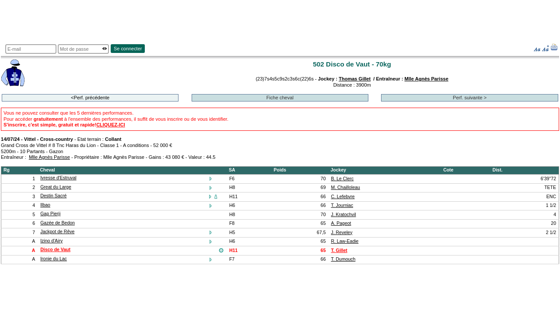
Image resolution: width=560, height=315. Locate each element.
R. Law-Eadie (344, 241)
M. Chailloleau (345, 187)
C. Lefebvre (342, 196)
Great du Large (55, 187)
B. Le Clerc (342, 178)
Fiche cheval (280, 97)
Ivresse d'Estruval (58, 177)
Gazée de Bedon (57, 222)
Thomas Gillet (355, 78)
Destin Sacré (53, 195)
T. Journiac (342, 205)
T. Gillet (339, 250)
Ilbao (45, 205)
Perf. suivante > (469, 97)
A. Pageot (341, 223)
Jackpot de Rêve (57, 231)
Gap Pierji (50, 213)
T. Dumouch (343, 259)
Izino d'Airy (51, 240)
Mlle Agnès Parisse (426, 78)
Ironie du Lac (53, 258)
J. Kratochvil (343, 214)
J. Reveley (341, 232)
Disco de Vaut (55, 249)
